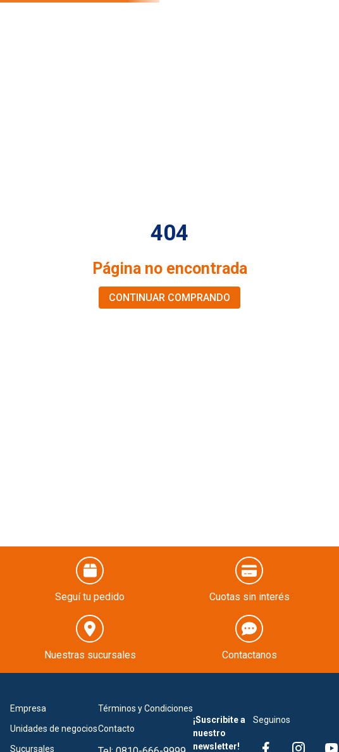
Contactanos (249, 655)
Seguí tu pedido (90, 597)
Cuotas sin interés (249, 597)
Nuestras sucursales (90, 655)
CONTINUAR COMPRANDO (169, 298)
